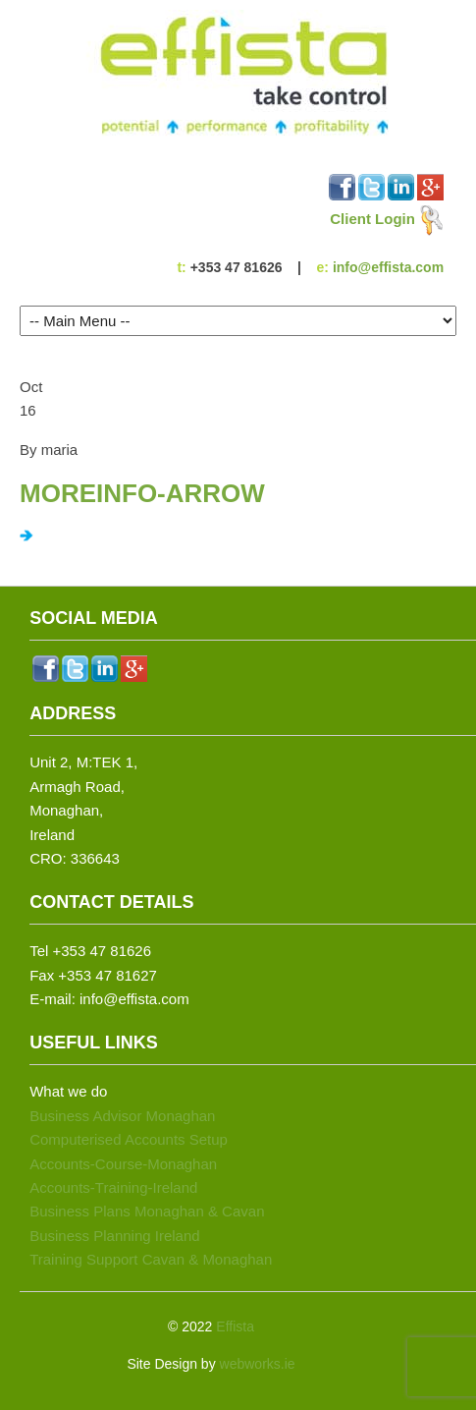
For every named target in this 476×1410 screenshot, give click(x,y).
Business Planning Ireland (114, 1235)
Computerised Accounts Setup (128, 1139)
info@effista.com (388, 267)
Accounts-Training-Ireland (113, 1187)
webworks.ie (257, 1364)
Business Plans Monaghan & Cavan (146, 1211)
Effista (235, 1326)
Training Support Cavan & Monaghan (150, 1259)
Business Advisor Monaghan (122, 1115)
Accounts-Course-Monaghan (123, 1164)
